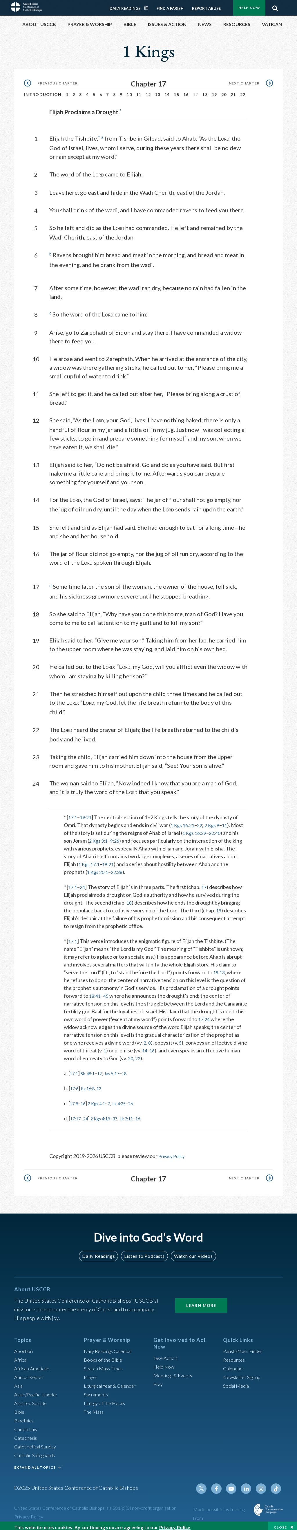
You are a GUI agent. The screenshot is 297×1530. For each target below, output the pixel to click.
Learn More (201, 1301)
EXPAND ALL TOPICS (35, 1463)
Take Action (166, 1353)
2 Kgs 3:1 (116, 837)
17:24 (204, 1015)
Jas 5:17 (119, 1069)
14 (167, 91)
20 (224, 91)
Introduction (43, 91)
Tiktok (276, 1484)
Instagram (262, 1484)
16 (186, 91)
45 (108, 992)
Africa (21, 1355)
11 (139, 91)
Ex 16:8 (91, 1084)
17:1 (73, 813)
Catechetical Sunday (37, 1442)
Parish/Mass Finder (245, 1347)
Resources (235, 1355)
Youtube (234, 1484)
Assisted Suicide (32, 1399)
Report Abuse (206, 5)
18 (205, 91)
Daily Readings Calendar (148, 5)
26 (141, 1099)
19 (214, 91)
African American (33, 1364)
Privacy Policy (174, 1152)
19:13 (219, 968)
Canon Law (26, 1425)
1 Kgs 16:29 (208, 829)
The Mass (95, 1407)
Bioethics (25, 1416)
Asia (19, 1381)
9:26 (134, 837)
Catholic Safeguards (36, 1451)
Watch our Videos (191, 1251)
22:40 (231, 829)
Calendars (234, 1364)
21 (233, 91)
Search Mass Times (105, 1364)
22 (243, 91)
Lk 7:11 (136, 1114)
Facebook (220, 1484)
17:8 (75, 1099)
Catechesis (26, 1433)
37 (123, 1114)
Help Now (164, 1362)
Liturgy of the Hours (106, 1399)
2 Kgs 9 (216, 821)
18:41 (95, 992)
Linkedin (248, 1484)
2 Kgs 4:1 (101, 1099)
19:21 (87, 813)
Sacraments (97, 1390)
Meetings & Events (175, 1371)
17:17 (76, 1114)
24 (84, 883)
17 (206, 883)
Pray (158, 1379)
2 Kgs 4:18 (106, 1114)
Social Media (237, 1381)
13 (157, 91)
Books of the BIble (104, 1355)
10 (129, 91)
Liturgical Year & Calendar (113, 1381)
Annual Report (30, 1373)
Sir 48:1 (91, 1069)
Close (280, 1524)
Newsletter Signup (244, 1373)
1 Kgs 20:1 (99, 868)
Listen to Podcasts (144, 1251)
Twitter (207, 1484)
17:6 (75, 1084)
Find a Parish (170, 5)
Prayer (91, 1373)
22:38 (119, 868)
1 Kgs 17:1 (90, 860)
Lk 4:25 (127, 1099)
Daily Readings (125, 5)
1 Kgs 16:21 (184, 821)
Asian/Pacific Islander (38, 1390)
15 (176, 91)
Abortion (24, 1347)
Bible (20, 1407)
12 (148, 91)
